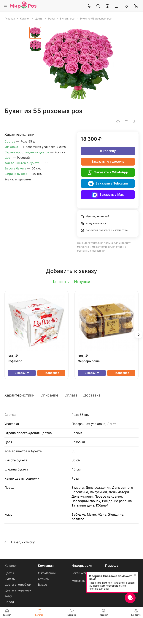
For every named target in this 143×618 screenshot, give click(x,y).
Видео (42, 584)
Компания (46, 565)
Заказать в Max (108, 195)
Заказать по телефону (107, 161)
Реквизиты (79, 573)
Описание (49, 395)
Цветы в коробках (17, 584)
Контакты (78, 580)
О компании (47, 573)
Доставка (92, 395)
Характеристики (19, 395)
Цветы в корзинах (17, 590)
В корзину (108, 151)
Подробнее (51, 373)
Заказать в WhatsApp (108, 172)
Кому (8, 596)
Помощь (111, 565)
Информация (82, 565)
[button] (138, 334)
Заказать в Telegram (108, 183)
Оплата (70, 395)
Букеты (9, 579)
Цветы (9, 573)
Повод (9, 602)
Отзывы (44, 579)
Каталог (10, 565)
